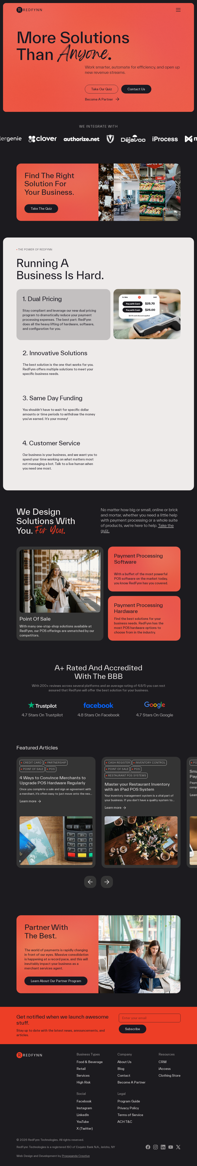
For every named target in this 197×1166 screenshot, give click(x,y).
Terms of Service (130, 1115)
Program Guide (128, 1101)
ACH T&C (124, 1121)
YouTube (83, 1121)
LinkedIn (83, 1115)
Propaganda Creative (76, 1155)
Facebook (84, 1101)
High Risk (84, 1082)
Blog (120, 1068)
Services (83, 1075)
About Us (124, 1062)
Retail (81, 1068)
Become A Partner (131, 1082)
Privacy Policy (128, 1108)
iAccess (165, 1068)
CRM (163, 1062)
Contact (123, 1075)
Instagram (84, 1108)
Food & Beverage (90, 1062)
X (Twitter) (85, 1128)
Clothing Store (170, 1075)
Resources (167, 1054)
